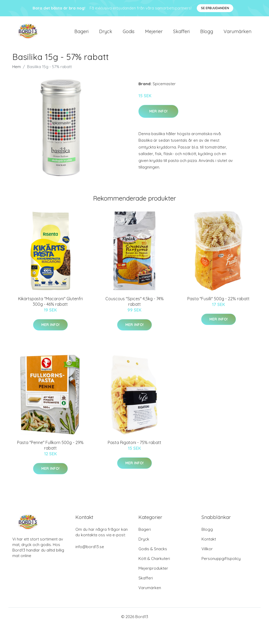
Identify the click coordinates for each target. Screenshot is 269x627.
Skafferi (181, 32)
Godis (128, 32)
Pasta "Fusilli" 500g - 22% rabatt (218, 300)
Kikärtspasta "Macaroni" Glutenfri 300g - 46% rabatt (50, 302)
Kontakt (208, 540)
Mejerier (154, 32)
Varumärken (237, 32)
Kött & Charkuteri (154, 559)
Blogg (206, 32)
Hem (16, 67)
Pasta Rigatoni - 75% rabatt (134, 443)
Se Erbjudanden (215, 8)
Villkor (207, 550)
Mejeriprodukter (153, 569)
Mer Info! (158, 112)
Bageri (81, 32)
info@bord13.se (89, 548)
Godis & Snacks (152, 550)
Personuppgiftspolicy (221, 559)
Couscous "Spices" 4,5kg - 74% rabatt (134, 302)
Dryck (105, 32)
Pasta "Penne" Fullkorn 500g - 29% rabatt (50, 446)
